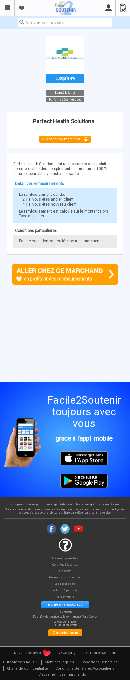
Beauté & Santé (65, 92)
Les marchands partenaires (65, 577)
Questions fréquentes (65, 564)
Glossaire (65, 571)
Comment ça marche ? (65, 558)
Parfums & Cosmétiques (65, 99)
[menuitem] (59, 662)
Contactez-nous (65, 632)
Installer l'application (65, 590)
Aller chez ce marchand (65, 139)
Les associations (65, 584)
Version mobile (65, 597)
